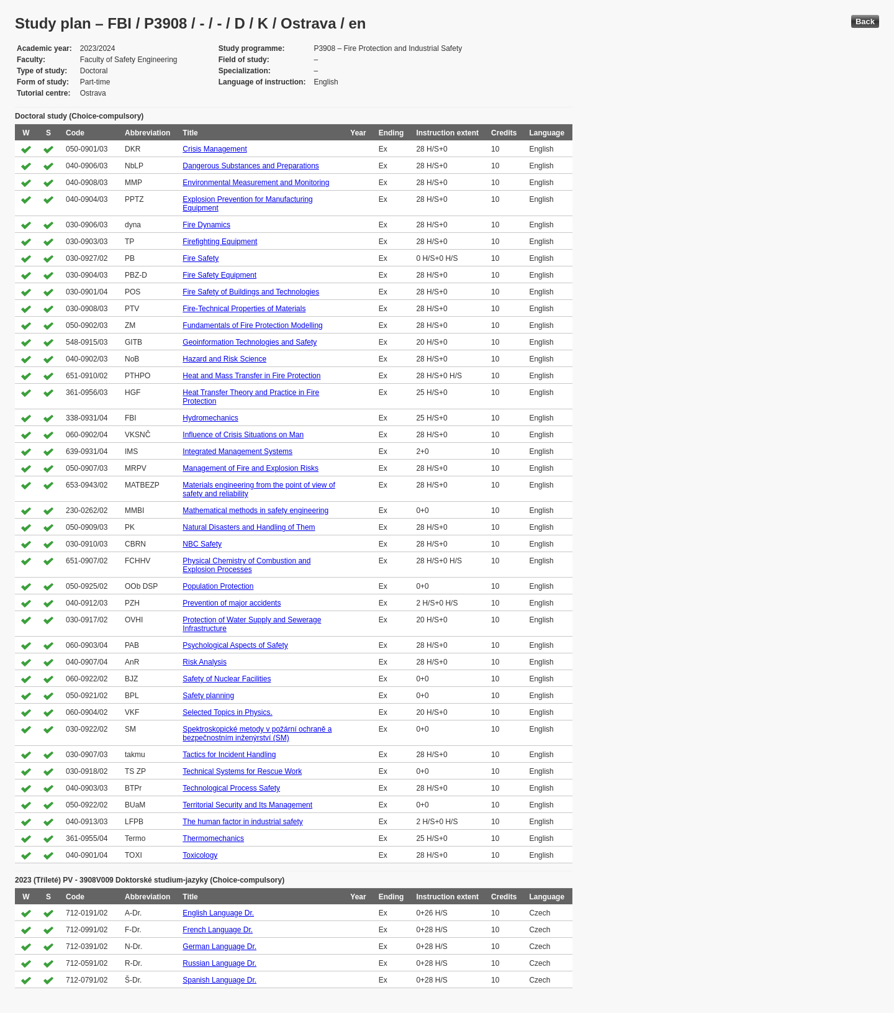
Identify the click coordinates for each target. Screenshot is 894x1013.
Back (865, 21)
